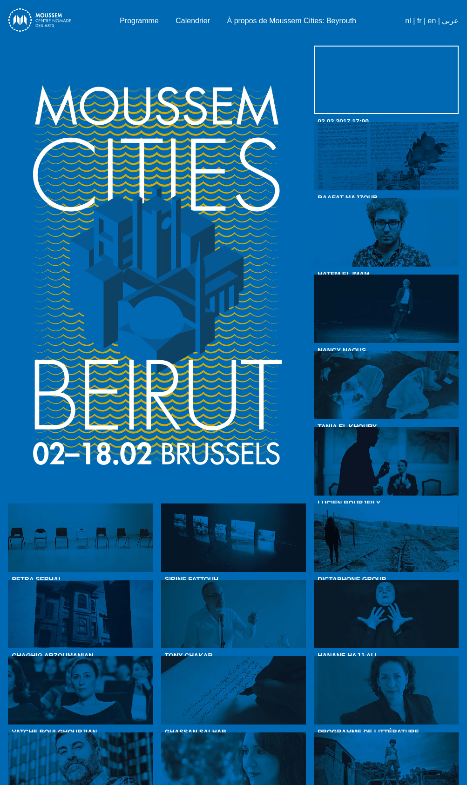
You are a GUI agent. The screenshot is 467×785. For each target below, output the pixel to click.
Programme (139, 21)
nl (408, 21)
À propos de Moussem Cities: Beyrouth (291, 21)
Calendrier (193, 21)
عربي (450, 21)
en (432, 21)
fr (419, 21)
